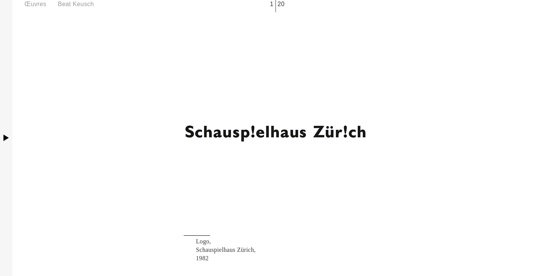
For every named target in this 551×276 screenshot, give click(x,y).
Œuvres (35, 4)
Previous (147, 138)
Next (404, 138)
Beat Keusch (76, 4)
